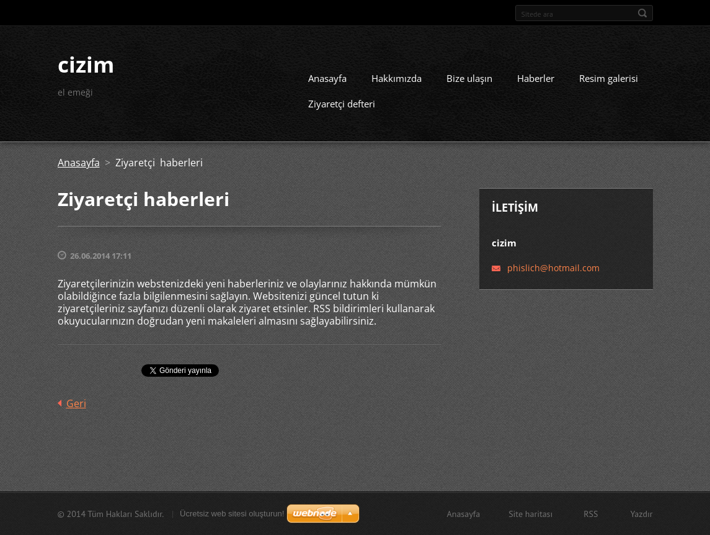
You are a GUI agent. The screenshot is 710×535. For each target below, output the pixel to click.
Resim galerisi (608, 78)
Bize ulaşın (469, 78)
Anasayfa (327, 78)
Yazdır (641, 513)
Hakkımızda (396, 78)
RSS (591, 513)
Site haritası (530, 513)
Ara (642, 13)
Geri (76, 403)
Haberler (535, 78)
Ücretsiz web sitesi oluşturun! (232, 513)
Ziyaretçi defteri (341, 103)
